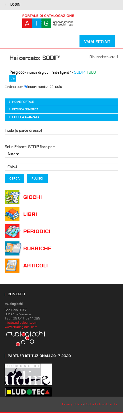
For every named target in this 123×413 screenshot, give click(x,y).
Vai (12, 78)
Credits (111, 404)
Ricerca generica (25, 109)
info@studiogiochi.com (21, 323)
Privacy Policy (72, 404)
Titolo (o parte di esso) (23, 130)
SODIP (79, 72)
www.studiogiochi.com (21, 327)
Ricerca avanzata (25, 117)
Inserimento (36, 86)
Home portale (23, 102)
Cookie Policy (94, 404)
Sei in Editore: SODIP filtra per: (30, 147)
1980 (91, 72)
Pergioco (16, 72)
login (15, 5)
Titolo (56, 86)
